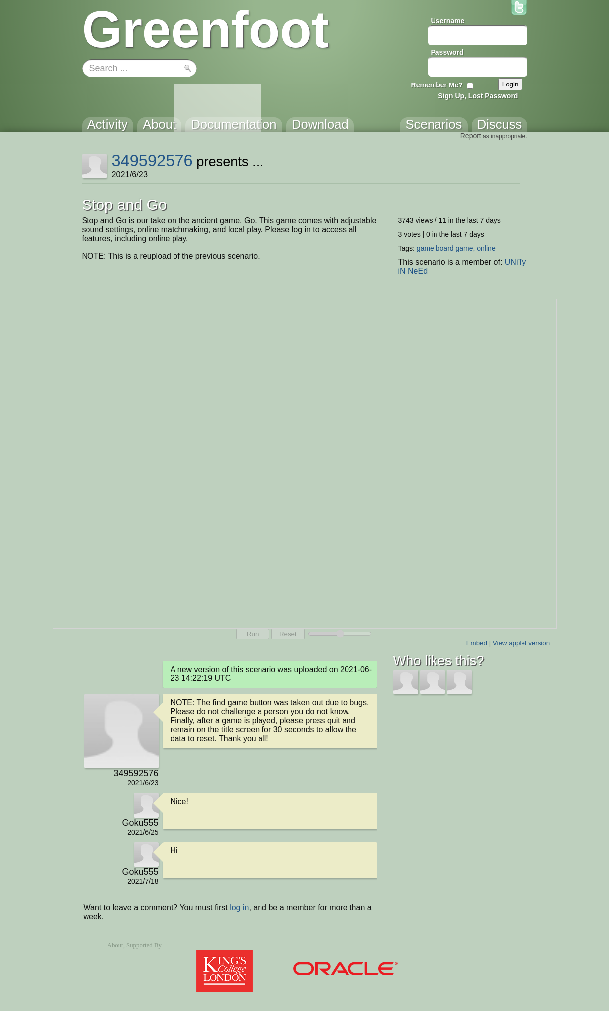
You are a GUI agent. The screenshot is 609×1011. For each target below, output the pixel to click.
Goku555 (140, 823)
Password (447, 52)
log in (239, 907)
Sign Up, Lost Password (478, 96)
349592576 (151, 160)
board (445, 248)
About (115, 945)
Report (470, 136)
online (486, 248)
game (425, 248)
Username (448, 21)
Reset (288, 634)
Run (253, 634)
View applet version (521, 643)
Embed (476, 643)
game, (465, 248)
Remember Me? (437, 85)
